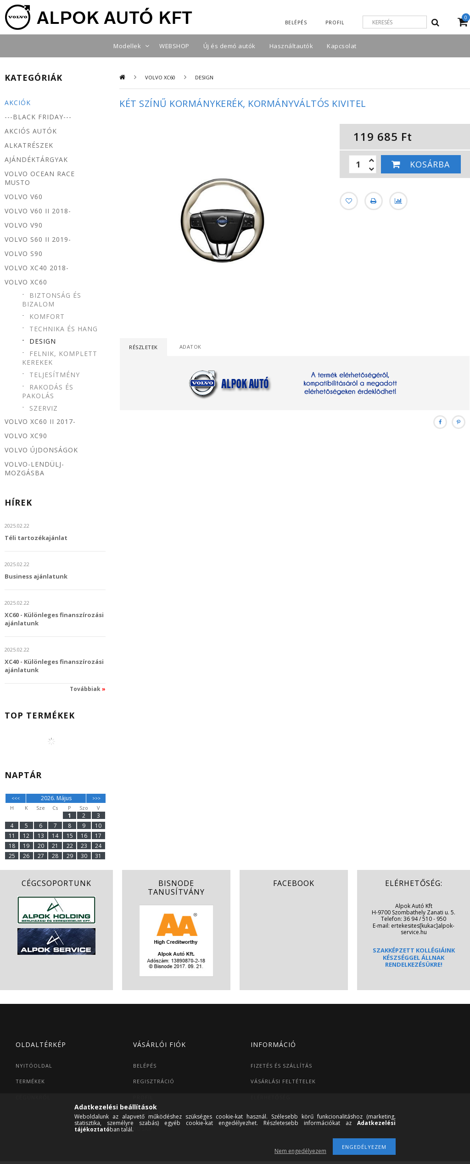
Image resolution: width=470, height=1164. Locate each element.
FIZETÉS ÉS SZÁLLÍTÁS (281, 1065)
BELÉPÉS (145, 1065)
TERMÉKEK (30, 1081)
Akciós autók (31, 131)
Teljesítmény (54, 374)
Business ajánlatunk (36, 576)
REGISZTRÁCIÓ (153, 1081)
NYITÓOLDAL (34, 1065)
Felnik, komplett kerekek (59, 358)
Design (42, 341)
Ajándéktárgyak (36, 159)
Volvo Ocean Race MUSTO (40, 178)
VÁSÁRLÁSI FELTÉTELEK (283, 1081)
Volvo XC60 (160, 77)
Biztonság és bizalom (51, 299)
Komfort (47, 316)
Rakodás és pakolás (47, 391)
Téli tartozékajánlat (36, 538)
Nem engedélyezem (300, 1151)
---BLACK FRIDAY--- (38, 116)
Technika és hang (63, 328)
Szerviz (43, 408)
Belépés (296, 22)
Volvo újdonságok (41, 450)
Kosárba (430, 164)
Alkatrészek (29, 145)
